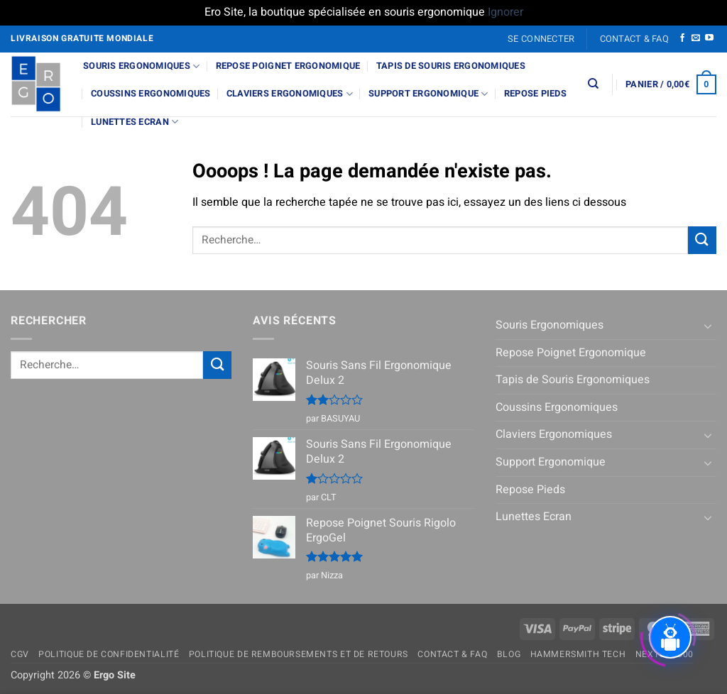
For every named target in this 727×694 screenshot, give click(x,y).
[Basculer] (707, 325)
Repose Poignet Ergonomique (288, 66)
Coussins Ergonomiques (150, 93)
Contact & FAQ (634, 39)
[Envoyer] (702, 240)
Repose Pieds (535, 93)
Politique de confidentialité (108, 654)
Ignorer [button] (505, 12)
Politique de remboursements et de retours (298, 654)
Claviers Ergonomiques (289, 94)
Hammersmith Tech (578, 654)
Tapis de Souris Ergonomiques (450, 66)
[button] (541, 39)
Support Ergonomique (428, 94)
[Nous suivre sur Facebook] (682, 38)
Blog (508, 654)
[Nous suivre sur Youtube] (709, 38)
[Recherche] (593, 83)
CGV (20, 654)
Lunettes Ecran (134, 121)
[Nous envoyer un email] (696, 38)
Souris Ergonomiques (141, 66)
